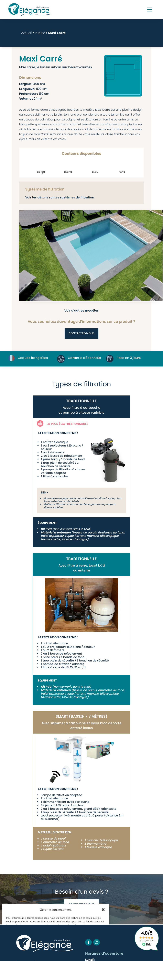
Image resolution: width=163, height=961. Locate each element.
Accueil (26, 33)
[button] (103, 910)
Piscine (40, 33)
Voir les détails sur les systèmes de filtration (59, 197)
